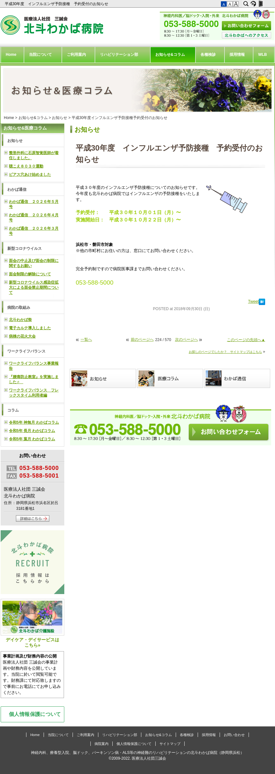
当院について (40, 54)
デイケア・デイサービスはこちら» (32, 623)
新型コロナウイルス (24, 248)
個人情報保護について (35, 714)
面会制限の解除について (30, 274)
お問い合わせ (234, 735)
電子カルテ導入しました (30, 328)
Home (11, 54)
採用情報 (237, 54)
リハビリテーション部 (119, 54)
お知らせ (59, 117)
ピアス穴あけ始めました (30, 174)
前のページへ (142, 339)
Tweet (253, 301)
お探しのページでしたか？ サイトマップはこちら (225, 352)
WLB (262, 54)
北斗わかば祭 (20, 319)
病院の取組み (18, 307)
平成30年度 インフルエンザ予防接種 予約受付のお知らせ (57, 4)
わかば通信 (16, 189)
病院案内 (102, 744)
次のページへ (186, 339)
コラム (13, 410)
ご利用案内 (76, 54)
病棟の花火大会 (22, 336)
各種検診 (208, 54)
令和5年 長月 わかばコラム (32, 430)
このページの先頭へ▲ (246, 340)
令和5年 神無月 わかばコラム (34, 422)
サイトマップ (169, 744)
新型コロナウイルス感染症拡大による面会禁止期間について (34, 287)
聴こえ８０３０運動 (26, 166)
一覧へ (86, 339)
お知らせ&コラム (170, 54)
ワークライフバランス (26, 351)
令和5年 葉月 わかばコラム (32, 439)
